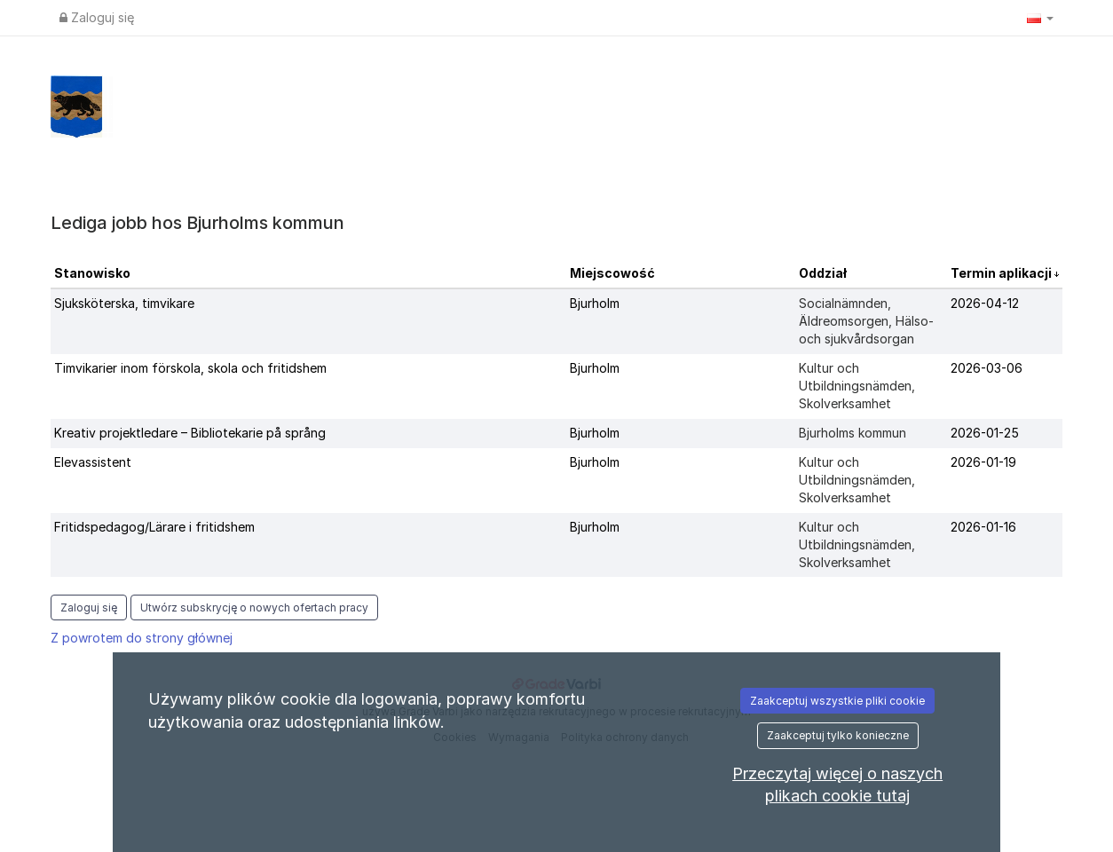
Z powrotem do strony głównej (142, 637)
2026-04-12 (985, 303)
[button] (1040, 18)
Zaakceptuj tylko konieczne (838, 735)
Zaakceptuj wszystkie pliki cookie (837, 700)
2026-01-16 (983, 526)
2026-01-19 (983, 461)
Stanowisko (92, 272)
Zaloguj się (96, 17)
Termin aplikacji (1002, 272)
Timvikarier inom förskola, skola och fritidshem (190, 367)
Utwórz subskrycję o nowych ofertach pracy (254, 607)
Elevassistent (92, 461)
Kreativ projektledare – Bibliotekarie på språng (190, 432)
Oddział (823, 272)
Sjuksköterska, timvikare (124, 303)
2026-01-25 (985, 432)
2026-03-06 (986, 367)
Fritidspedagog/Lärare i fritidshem (154, 526)
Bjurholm (595, 303)
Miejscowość (612, 272)
